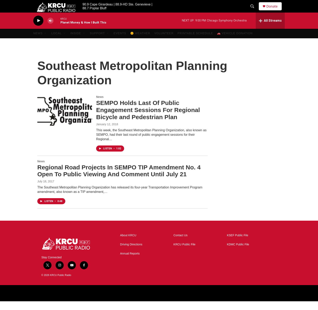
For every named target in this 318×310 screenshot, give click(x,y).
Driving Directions (131, 253)
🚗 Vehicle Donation (235, 42)
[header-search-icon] (254, 11)
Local (56, 42)
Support (97, 42)
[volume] (50, 29)
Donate (274, 11)
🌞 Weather (140, 42)
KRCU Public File (184, 253)
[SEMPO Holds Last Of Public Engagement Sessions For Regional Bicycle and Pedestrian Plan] (64, 119)
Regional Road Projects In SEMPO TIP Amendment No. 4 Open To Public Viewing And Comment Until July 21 (119, 179)
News (38, 42)
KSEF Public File (237, 244)
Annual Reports (130, 262)
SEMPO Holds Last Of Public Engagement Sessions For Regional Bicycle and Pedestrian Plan (148, 118)
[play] (38, 29)
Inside (75, 42)
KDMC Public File (238, 253)
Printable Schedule (195, 42)
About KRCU (128, 244)
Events (120, 42)
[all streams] (270, 29)
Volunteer (164, 42)
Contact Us (180, 244)
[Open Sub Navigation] (45, 42)
